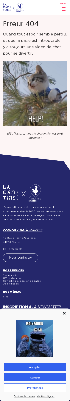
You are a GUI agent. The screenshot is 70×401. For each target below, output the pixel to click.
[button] (64, 313)
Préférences (35, 388)
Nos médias (12, 292)
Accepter (35, 367)
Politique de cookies (24, 396)
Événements (10, 275)
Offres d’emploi (12, 278)
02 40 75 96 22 (12, 249)
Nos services (13, 270)
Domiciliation (11, 284)
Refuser (35, 377)
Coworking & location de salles (22, 281)
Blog (6, 297)
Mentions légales (46, 396)
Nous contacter (20, 257)
